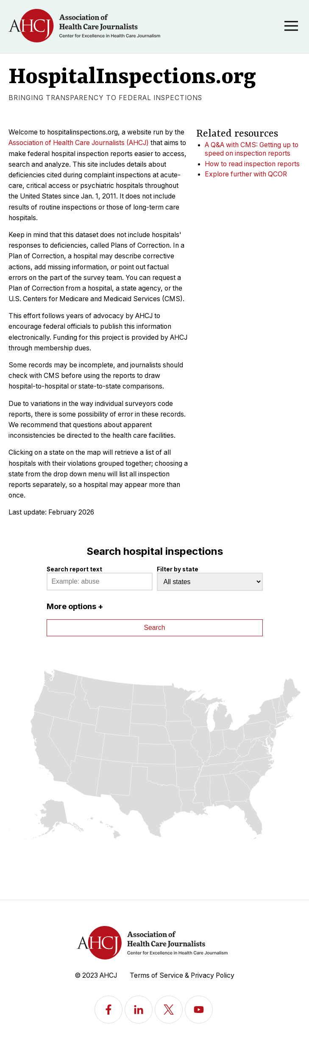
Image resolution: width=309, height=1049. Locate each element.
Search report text (74, 569)
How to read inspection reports (252, 164)
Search (154, 627)
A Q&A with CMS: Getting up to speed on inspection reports (251, 149)
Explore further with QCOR (246, 174)
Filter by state (177, 569)
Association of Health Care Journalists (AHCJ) (78, 143)
